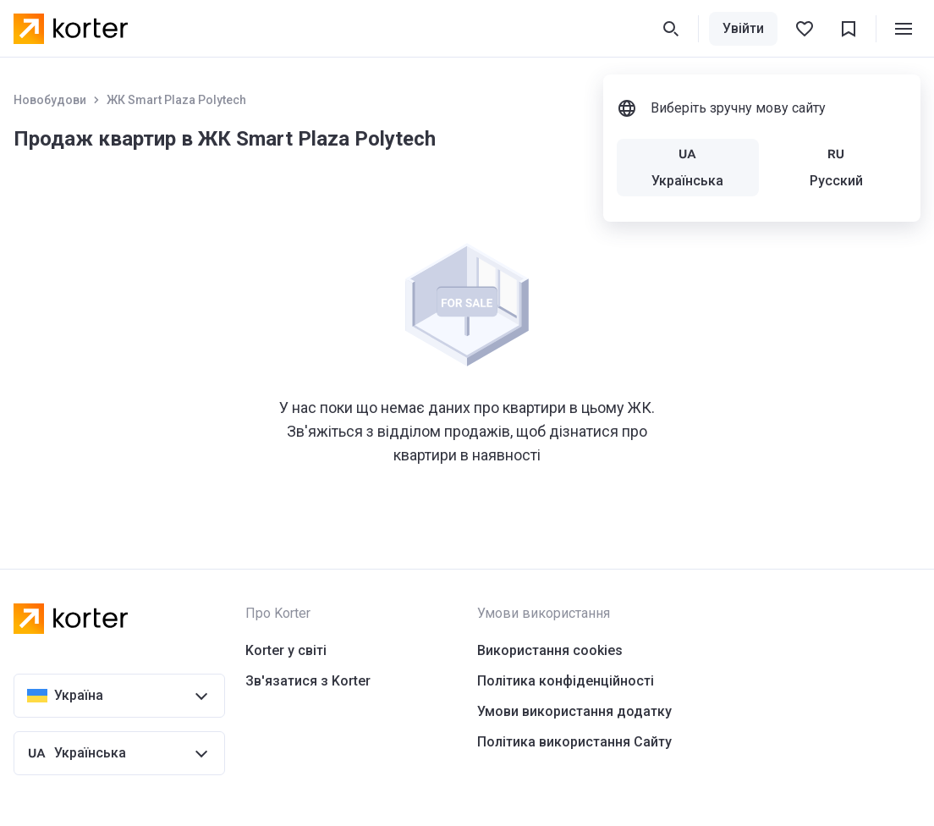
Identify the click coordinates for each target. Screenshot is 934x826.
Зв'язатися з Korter (308, 681)
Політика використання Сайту (574, 742)
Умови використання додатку (574, 711)
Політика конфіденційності (565, 681)
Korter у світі (286, 650)
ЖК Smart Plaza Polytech (176, 100)
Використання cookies (550, 650)
